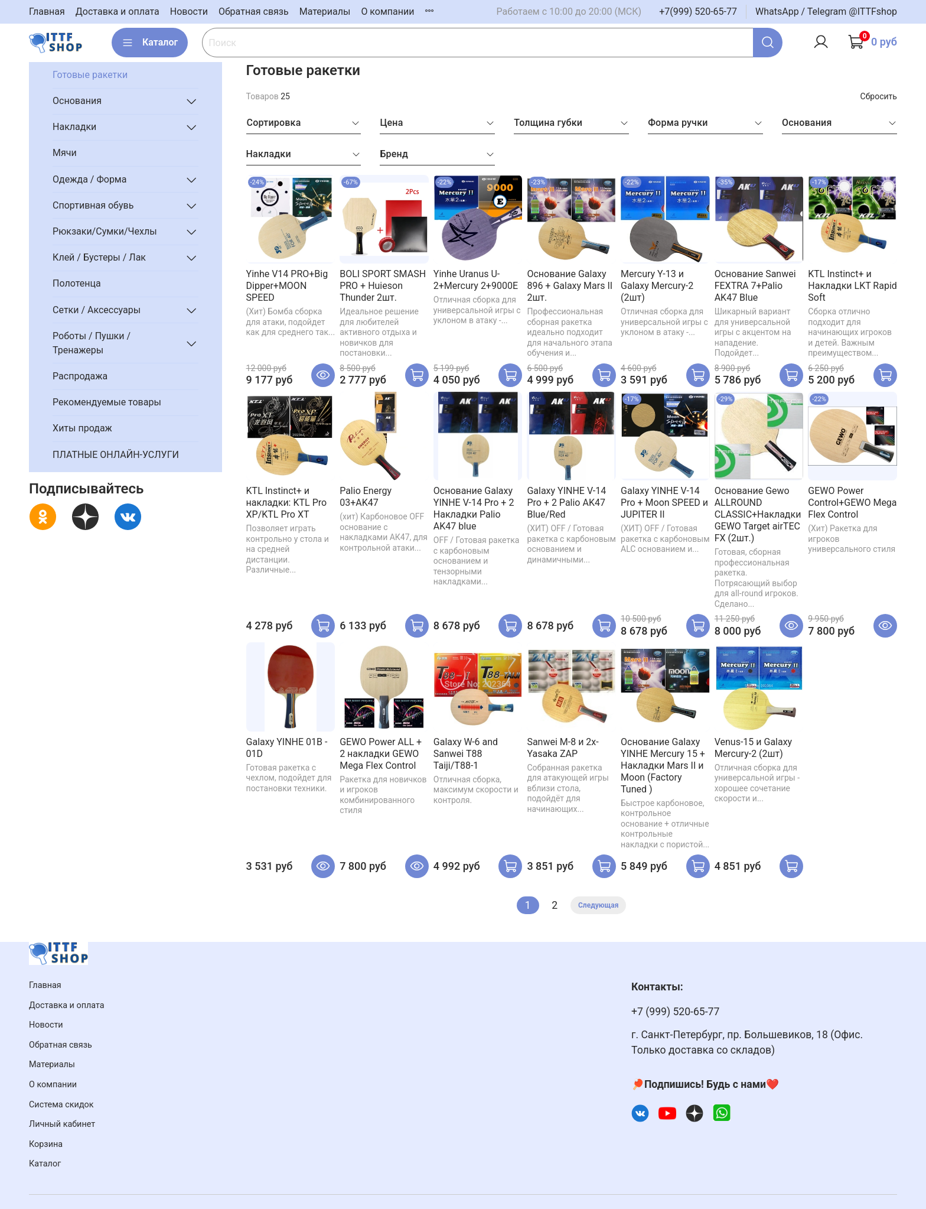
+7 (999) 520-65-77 (675, 1012)
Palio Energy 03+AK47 (366, 496)
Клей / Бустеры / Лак (99, 257)
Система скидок (61, 1105)
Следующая (598, 905)
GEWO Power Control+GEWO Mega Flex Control (852, 502)
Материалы (325, 11)
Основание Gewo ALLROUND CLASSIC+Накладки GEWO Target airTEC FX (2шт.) (758, 514)
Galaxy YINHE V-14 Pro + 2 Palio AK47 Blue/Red (566, 502)
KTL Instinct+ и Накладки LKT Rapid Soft (852, 285)
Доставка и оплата (117, 11)
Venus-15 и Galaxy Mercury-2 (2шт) (754, 747)
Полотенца (77, 283)
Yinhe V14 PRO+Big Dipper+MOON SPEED (287, 285)
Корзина (46, 1144)
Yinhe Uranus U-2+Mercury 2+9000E (475, 279)
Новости (189, 11)
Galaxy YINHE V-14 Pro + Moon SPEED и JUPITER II (664, 502)
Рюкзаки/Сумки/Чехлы (105, 231)
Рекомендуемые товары (107, 402)
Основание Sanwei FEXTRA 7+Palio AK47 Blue (755, 285)
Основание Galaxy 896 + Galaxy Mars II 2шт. (569, 285)
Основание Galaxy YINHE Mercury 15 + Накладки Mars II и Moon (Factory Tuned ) (663, 765)
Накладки (74, 126)
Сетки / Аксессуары (97, 310)
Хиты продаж (82, 428)
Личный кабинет (62, 1124)
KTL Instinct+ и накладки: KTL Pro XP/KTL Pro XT (286, 502)
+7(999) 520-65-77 (698, 11)
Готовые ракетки (90, 74)
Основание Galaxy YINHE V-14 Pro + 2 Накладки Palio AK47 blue (473, 508)
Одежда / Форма (89, 179)
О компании (387, 11)
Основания (77, 100)
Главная (47, 11)
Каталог (150, 42)
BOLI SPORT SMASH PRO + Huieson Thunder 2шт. (383, 285)
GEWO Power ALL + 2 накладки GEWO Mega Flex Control (381, 753)
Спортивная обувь (93, 205)
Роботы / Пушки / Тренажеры (92, 343)
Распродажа (80, 376)
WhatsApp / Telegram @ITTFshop (826, 11)
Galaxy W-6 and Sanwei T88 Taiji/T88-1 (465, 753)
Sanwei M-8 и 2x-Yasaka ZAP (562, 747)
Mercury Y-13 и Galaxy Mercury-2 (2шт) (657, 285)
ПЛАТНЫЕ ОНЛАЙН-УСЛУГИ (116, 454)
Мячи (65, 152)
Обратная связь (254, 11)
